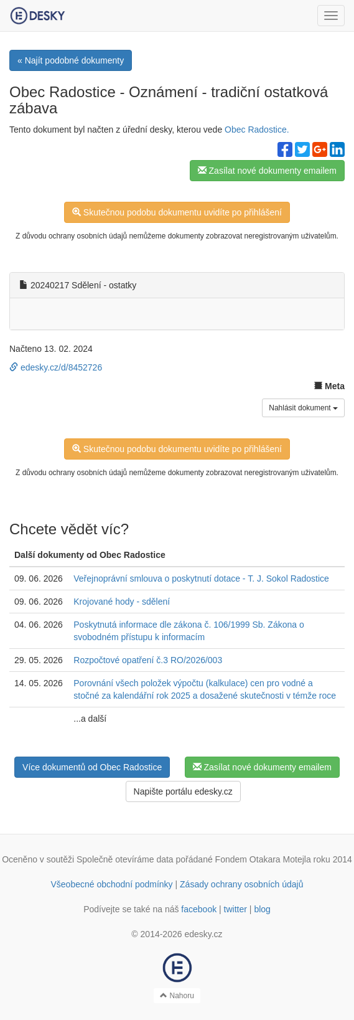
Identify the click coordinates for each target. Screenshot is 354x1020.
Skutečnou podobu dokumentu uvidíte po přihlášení (177, 212)
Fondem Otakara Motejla (263, 859)
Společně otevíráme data (125, 859)
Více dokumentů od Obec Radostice (92, 767)
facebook (199, 909)
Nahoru (177, 995)
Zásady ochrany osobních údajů (241, 884)
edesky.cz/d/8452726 (55, 367)
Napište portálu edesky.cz (183, 791)
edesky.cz (203, 934)
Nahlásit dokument (303, 408)
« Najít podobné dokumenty (70, 60)
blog (262, 909)
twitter (235, 909)
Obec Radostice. (257, 130)
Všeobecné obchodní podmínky (111, 884)
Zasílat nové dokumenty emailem (267, 171)
